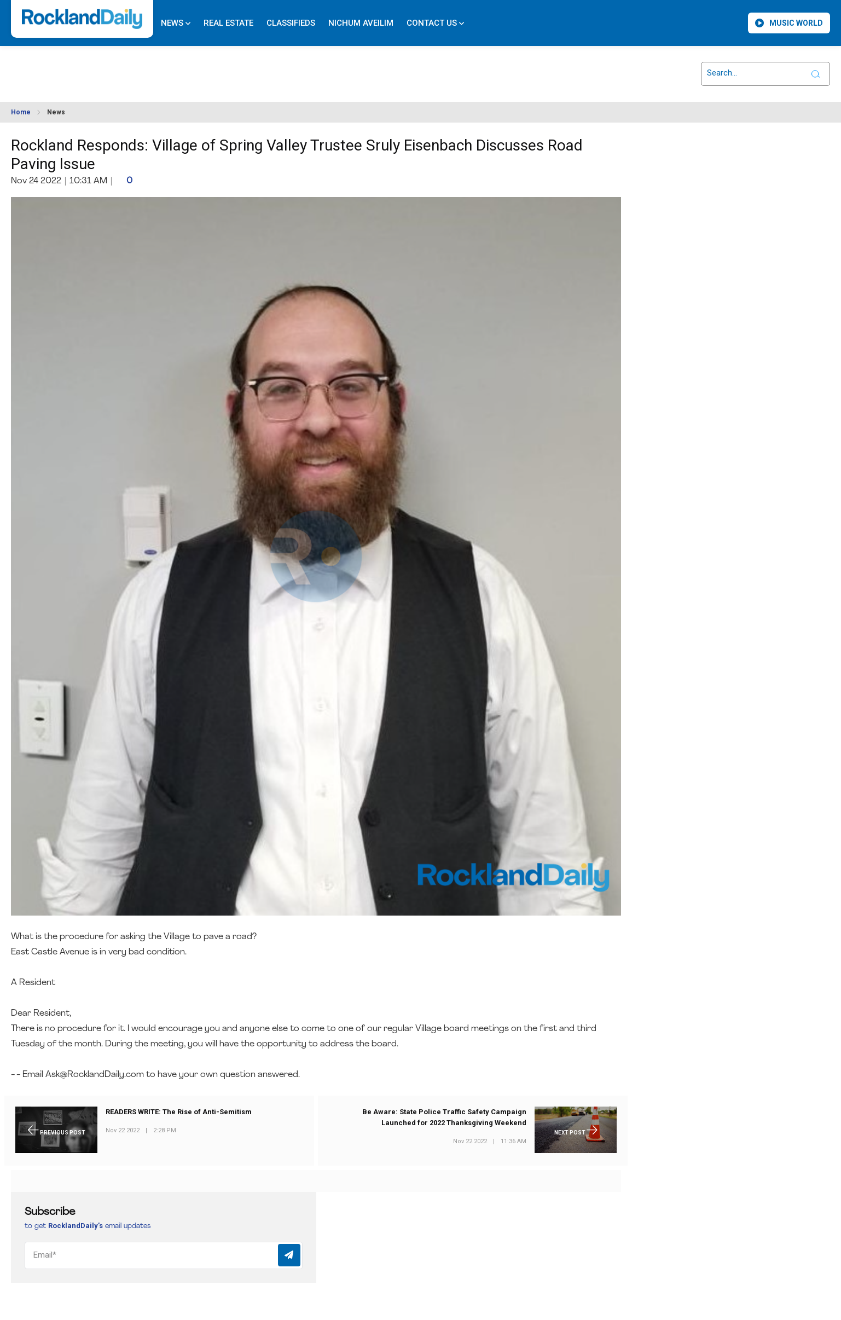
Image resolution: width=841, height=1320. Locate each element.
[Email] (164, 1255)
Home (21, 112)
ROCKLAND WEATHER (110, 67)
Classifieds (290, 23)
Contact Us (435, 23)
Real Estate (228, 23)
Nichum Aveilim (360, 23)
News (175, 23)
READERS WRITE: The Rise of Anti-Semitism (179, 1112)
